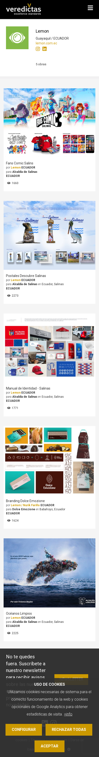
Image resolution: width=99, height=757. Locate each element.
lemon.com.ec (46, 43)
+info (68, 714)
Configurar (24, 729)
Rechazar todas (69, 729)
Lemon (16, 167)
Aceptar (49, 746)
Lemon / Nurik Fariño (25, 505)
